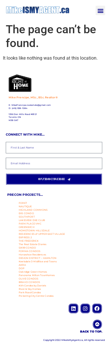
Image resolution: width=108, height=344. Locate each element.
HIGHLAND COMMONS (33, 209)
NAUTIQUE (25, 206)
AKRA (22, 264)
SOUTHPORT (27, 216)
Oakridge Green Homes (33, 271)
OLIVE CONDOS (28, 278)
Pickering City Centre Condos (36, 295)
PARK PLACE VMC (30, 223)
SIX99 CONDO (27, 247)
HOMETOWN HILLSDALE (34, 230)
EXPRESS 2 (25, 237)
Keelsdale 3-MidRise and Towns (38, 261)
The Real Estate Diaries (33, 244)
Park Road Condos (30, 292)
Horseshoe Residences (32, 254)
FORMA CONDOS (29, 251)
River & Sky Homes (30, 289)
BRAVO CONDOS (29, 282)
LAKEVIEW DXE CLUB (32, 220)
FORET (23, 203)
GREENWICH (27, 227)
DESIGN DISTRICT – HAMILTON (37, 258)
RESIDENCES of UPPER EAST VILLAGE (42, 233)
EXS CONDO (26, 213)
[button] (100, 10)
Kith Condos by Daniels (32, 285)
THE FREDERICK (29, 240)
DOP (22, 268)
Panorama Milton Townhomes (37, 275)
